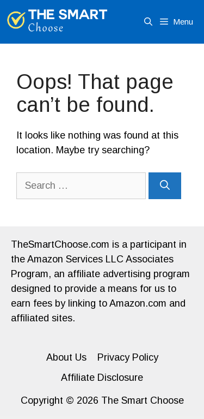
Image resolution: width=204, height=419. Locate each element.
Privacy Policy (127, 357)
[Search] (165, 185)
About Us (66, 357)
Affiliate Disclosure (102, 377)
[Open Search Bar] (148, 22)
